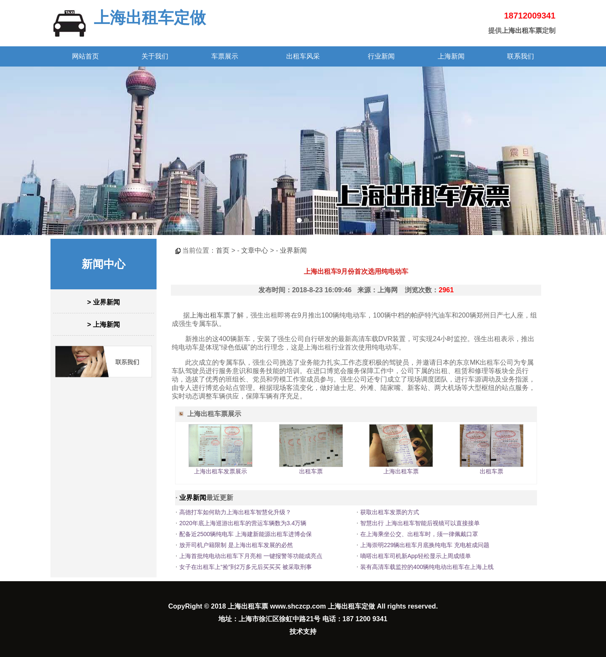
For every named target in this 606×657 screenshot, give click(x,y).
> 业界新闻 (103, 302)
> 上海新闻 (103, 324)
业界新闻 (293, 250)
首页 (222, 250)
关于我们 (154, 56)
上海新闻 (451, 56)
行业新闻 (381, 56)
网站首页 (85, 56)
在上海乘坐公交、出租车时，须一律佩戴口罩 (419, 534)
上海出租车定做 (150, 18)
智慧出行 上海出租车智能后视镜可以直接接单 (420, 523)
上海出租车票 (522, 30)
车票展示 (224, 56)
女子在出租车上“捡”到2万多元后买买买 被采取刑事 (245, 567)
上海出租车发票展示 (220, 471)
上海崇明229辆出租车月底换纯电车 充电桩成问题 (424, 545)
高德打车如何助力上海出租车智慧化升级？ (235, 512)
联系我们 (520, 56)
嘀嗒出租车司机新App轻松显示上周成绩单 (415, 556)
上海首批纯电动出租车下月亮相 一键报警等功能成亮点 (250, 556)
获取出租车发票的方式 (389, 512)
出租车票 (311, 471)
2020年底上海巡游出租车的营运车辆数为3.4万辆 (243, 523)
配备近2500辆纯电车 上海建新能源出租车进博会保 (245, 534)
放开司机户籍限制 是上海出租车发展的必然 (236, 545)
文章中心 (254, 250)
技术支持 (303, 631)
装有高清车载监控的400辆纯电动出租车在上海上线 (427, 567)
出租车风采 (303, 56)
